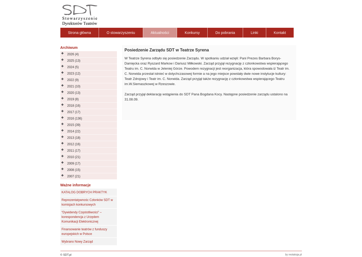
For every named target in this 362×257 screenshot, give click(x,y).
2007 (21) (73, 176)
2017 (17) (73, 112)
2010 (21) (73, 157)
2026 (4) (73, 54)
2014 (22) (73, 131)
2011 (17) (73, 150)
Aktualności (160, 33)
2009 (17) (73, 163)
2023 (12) (73, 73)
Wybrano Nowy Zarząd (77, 241)
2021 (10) (73, 86)
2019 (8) (73, 99)
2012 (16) (73, 144)
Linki (254, 33)
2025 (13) (73, 60)
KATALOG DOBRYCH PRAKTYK (84, 192)
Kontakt (280, 33)
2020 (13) (73, 93)
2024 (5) (73, 67)
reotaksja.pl (295, 254)
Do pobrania (225, 33)
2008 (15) (73, 170)
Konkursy (192, 33)
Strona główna (79, 33)
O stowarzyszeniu (121, 33)
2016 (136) (74, 118)
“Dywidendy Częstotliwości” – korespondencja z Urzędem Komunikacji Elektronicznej (82, 216)
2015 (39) (73, 125)
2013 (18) (73, 138)
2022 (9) (73, 80)
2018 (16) (73, 105)
